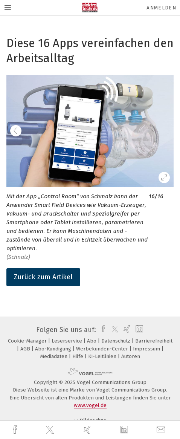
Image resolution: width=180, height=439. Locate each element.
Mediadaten (54, 356)
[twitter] (51, 430)
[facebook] (16, 430)
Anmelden (161, 8)
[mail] (162, 430)
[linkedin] (125, 430)
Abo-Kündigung (54, 349)
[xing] (88, 429)
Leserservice (68, 341)
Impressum (147, 349)
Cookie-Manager (28, 341)
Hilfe (78, 356)
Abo (92, 341)
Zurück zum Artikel (43, 277)
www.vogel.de (90, 405)
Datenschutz (116, 341)
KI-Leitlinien (103, 356)
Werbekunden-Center (103, 349)
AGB (26, 349)
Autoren (130, 356)
